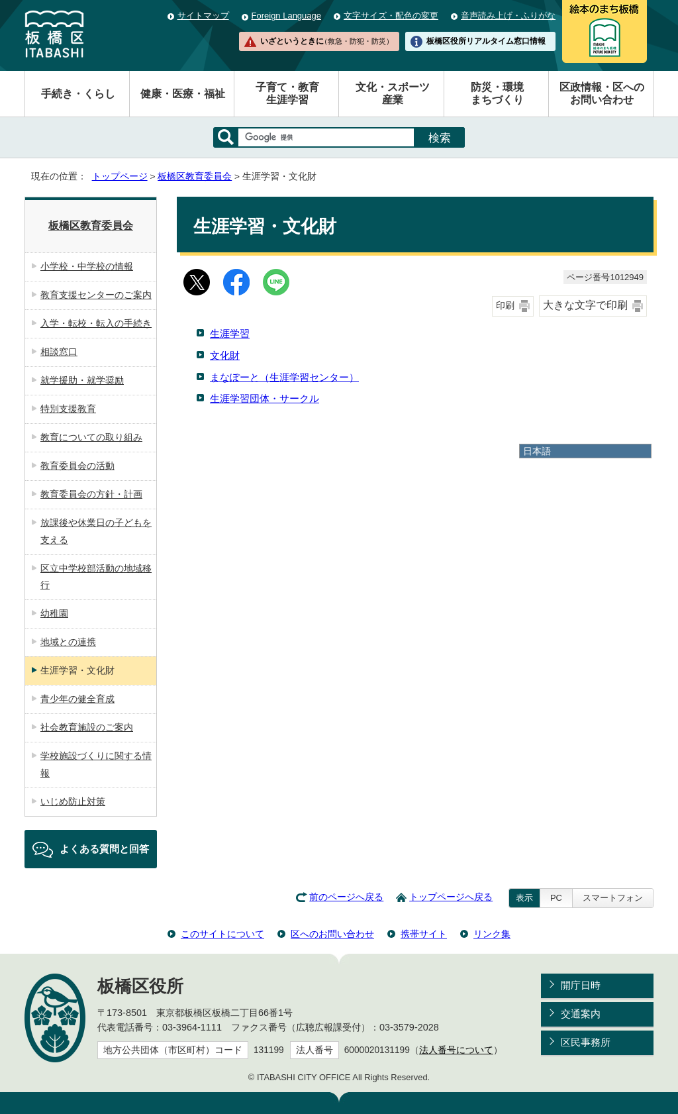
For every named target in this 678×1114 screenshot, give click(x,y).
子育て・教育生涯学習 (287, 93)
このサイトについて (222, 934)
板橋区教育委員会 (195, 176)
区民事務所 (585, 1042)
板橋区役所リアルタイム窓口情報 (486, 41)
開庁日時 (581, 985)
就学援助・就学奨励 (82, 380)
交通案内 (581, 1013)
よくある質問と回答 (104, 848)
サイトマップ (203, 16)
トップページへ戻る (451, 897)
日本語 (537, 451)
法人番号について (456, 1050)
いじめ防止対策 (72, 801)
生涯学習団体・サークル (264, 398)
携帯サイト (424, 934)
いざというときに (326, 41)
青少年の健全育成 (77, 698)
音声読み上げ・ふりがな (508, 16)
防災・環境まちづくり (497, 93)
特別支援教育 (68, 408)
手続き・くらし (78, 93)
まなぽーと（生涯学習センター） (284, 377)
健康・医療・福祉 (182, 93)
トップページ (120, 176)
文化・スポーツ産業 (393, 93)
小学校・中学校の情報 (86, 266)
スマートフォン (613, 898)
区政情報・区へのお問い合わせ (601, 93)
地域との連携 (68, 641)
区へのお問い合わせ (332, 934)
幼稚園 (54, 613)
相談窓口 (58, 351)
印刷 (505, 306)
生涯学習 (230, 333)
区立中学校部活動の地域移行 (96, 577)
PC (556, 898)
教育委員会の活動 (77, 465)
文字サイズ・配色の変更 (391, 16)
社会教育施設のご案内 (86, 727)
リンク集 (491, 934)
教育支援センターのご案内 (96, 294)
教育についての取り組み (91, 437)
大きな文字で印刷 (585, 305)
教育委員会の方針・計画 (91, 494)
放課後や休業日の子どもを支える (96, 531)
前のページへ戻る (346, 897)
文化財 (225, 355)
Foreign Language (286, 16)
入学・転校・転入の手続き (96, 323)
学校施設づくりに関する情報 (96, 764)
